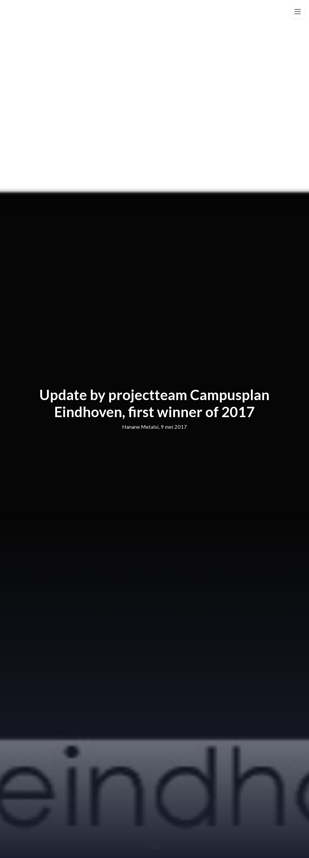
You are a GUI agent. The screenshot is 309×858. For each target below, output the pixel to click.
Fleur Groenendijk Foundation (61, 9)
